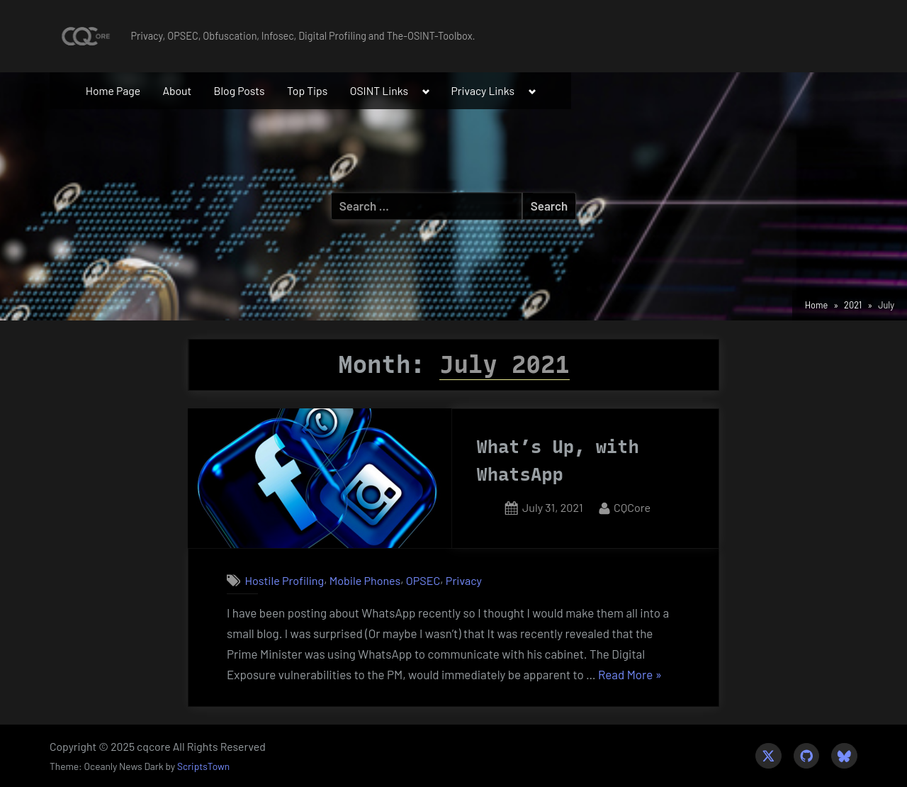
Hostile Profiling (284, 580)
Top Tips (307, 90)
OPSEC (423, 580)
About (176, 90)
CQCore (632, 506)
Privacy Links (483, 90)
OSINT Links (379, 90)
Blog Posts (239, 90)
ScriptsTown (203, 766)
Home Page (113, 90)
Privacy (464, 580)
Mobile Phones (365, 580)
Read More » (630, 675)
